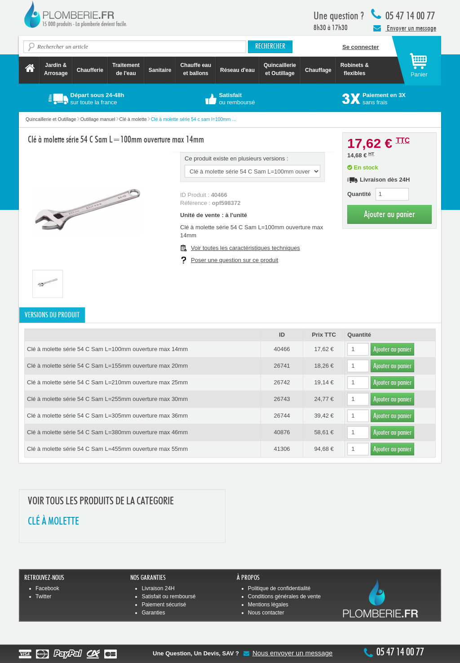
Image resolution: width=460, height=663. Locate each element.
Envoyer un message (404, 28)
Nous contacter (266, 613)
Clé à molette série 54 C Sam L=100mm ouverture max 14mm (107, 349)
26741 (282, 365)
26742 (282, 382)
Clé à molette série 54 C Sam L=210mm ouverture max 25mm (107, 382)
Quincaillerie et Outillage (280, 69)
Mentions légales (268, 604)
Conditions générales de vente (284, 596)
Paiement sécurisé (164, 604)
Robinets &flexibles (355, 69)
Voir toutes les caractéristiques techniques (245, 248)
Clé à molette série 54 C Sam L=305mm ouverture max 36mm (107, 415)
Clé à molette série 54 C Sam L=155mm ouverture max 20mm (107, 365)
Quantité (359, 194)
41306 (282, 448)
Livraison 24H (158, 588)
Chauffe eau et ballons (195, 69)
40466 (282, 349)
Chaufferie (90, 70)
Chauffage (318, 70)
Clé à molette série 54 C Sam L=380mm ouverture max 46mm (107, 432)
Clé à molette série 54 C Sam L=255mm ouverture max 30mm (107, 399)
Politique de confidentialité (279, 588)
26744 (282, 415)
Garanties (153, 613)
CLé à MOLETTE (53, 521)
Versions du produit (52, 315)
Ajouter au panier (389, 214)
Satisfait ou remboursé (168, 596)
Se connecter (360, 47)
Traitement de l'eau (126, 69)
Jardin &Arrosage (56, 69)
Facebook (47, 588)
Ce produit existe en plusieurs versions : (236, 158)
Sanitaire (160, 70)
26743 (282, 399)
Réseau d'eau (237, 70)
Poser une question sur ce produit (234, 260)
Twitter (43, 596)
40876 (282, 432)
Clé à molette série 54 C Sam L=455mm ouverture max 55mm (107, 448)
